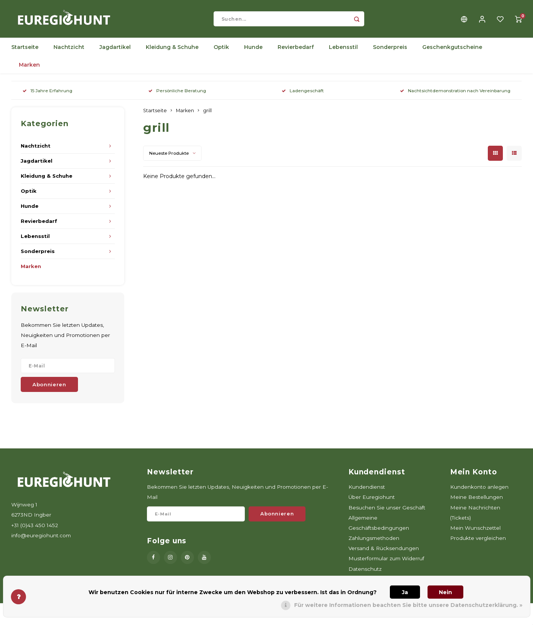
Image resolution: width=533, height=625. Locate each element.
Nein (445, 592)
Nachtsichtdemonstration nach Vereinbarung (455, 94)
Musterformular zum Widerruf (386, 562)
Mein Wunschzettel (475, 532)
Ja (405, 592)
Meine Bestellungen (476, 501)
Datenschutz (365, 573)
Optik (221, 50)
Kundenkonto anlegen (479, 491)
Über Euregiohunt (371, 501)
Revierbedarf (296, 50)
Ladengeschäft (303, 94)
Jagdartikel (115, 50)
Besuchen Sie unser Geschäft (386, 511)
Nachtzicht (68, 50)
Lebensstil (343, 50)
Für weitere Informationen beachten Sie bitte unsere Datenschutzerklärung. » (408, 605)
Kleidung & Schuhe (172, 50)
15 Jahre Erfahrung (47, 94)
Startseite (24, 50)
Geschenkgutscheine (452, 50)
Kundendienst (366, 491)
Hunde (253, 50)
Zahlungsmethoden (373, 542)
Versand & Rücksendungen (383, 552)
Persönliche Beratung (177, 94)
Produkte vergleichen (478, 542)
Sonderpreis (390, 50)
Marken (29, 68)
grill (207, 114)
